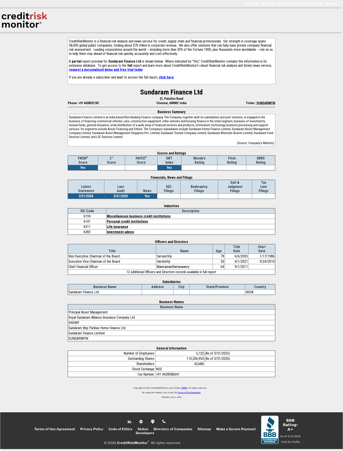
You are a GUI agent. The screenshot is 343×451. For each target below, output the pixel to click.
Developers (145, 433)
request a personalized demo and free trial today (106, 70)
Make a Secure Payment (236, 429)
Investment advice (120, 232)
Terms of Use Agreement (189, 392)
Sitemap (204, 429)
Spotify (141, 422)
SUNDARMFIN (265, 103)
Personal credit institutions (127, 221)
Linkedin (130, 422)
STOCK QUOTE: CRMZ (309, 4)
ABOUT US (268, 4)
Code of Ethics (120, 429)
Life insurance (117, 227)
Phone (164, 422)
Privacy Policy (91, 429)
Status (143, 429)
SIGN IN (331, 4)
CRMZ (184, 388)
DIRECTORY (284, 4)
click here (166, 77)
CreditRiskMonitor (132, 443)
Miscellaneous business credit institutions (139, 216)
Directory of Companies (173, 429)
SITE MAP (252, 4)
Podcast (153, 422)
